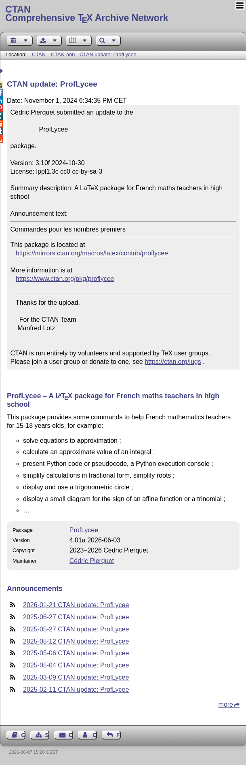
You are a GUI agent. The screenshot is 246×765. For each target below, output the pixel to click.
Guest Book (23, 735)
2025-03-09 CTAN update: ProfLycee (76, 677)
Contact (71, 735)
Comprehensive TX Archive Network (122, 14)
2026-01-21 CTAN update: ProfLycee (76, 604)
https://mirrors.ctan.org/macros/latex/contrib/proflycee (92, 253)
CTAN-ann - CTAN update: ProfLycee (94, 54)
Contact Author (95, 735)
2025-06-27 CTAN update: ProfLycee (76, 617)
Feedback (118, 735)
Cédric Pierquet (91, 560)
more (226, 704)
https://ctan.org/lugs (173, 361)
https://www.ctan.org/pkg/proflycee (65, 278)
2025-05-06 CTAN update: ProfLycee (76, 653)
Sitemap (47, 735)
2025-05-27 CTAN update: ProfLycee (76, 629)
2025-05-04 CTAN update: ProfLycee (76, 665)
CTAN (39, 54)
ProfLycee (83, 530)
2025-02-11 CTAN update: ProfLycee (76, 689)
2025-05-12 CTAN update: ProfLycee (76, 641)
